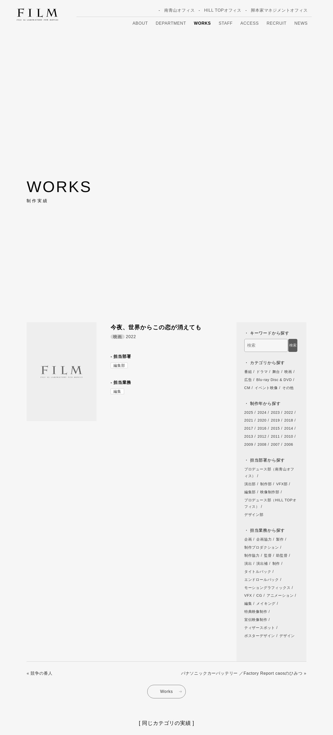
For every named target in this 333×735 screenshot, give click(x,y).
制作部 (266, 484)
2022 (288, 412)
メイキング (266, 603)
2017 (248, 428)
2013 (248, 436)
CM (247, 388)
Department (171, 23)
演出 (248, 563)
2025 (248, 412)
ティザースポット (259, 628)
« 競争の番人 (39, 673)
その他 (288, 388)
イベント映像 (266, 388)
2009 (248, 444)
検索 (293, 345)
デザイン (287, 636)
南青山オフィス (179, 10)
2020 (262, 420)
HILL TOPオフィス (222, 10)
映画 (288, 372)
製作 (280, 539)
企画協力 (264, 539)
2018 (288, 420)
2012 (262, 436)
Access (249, 23)
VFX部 (281, 484)
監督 (268, 555)
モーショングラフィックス (267, 588)
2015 (275, 428)
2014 (288, 428)
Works (202, 23)
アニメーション (280, 595)
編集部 (119, 365)
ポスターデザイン (259, 636)
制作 (276, 563)
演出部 (250, 484)
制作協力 (252, 555)
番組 (248, 372)
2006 (288, 444)
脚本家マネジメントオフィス (279, 10)
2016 (262, 428)
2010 (288, 436)
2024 (262, 412)
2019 (275, 420)
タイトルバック (257, 571)
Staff (226, 23)
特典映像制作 (255, 611)
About (140, 23)
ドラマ (262, 372)
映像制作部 (269, 492)
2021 (248, 420)
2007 (275, 444)
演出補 (262, 563)
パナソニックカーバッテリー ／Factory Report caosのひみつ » (243, 673)
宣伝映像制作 (255, 620)
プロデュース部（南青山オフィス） (269, 472)
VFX (248, 595)
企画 (248, 539)
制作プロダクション (261, 547)
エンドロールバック (261, 580)
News (301, 23)
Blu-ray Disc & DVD (274, 380)
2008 (262, 444)
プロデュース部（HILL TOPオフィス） (270, 503)
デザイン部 (254, 515)
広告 (248, 380)
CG (259, 595)
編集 (117, 391)
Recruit (277, 23)
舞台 (276, 372)
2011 (275, 436)
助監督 (281, 555)
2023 (275, 412)
